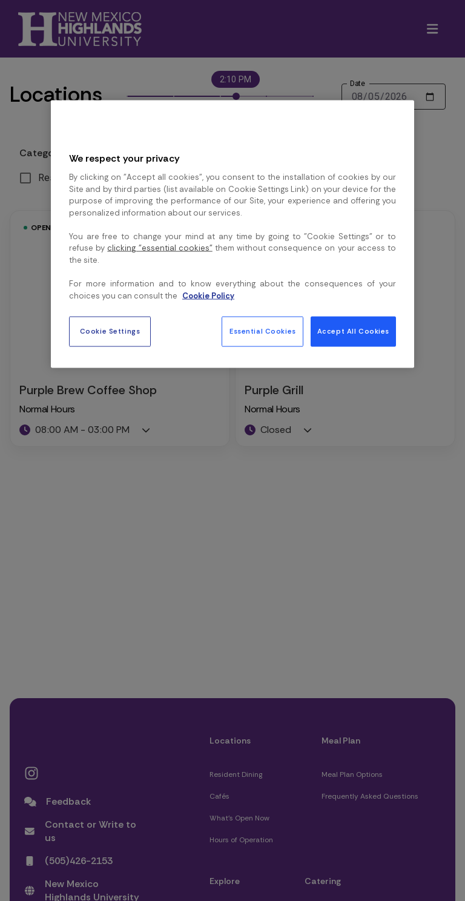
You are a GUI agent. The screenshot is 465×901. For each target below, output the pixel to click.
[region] (232, 234)
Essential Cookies (262, 331)
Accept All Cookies (353, 331)
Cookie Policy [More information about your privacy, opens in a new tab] (208, 295)
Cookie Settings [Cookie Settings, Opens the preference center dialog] (110, 331)
